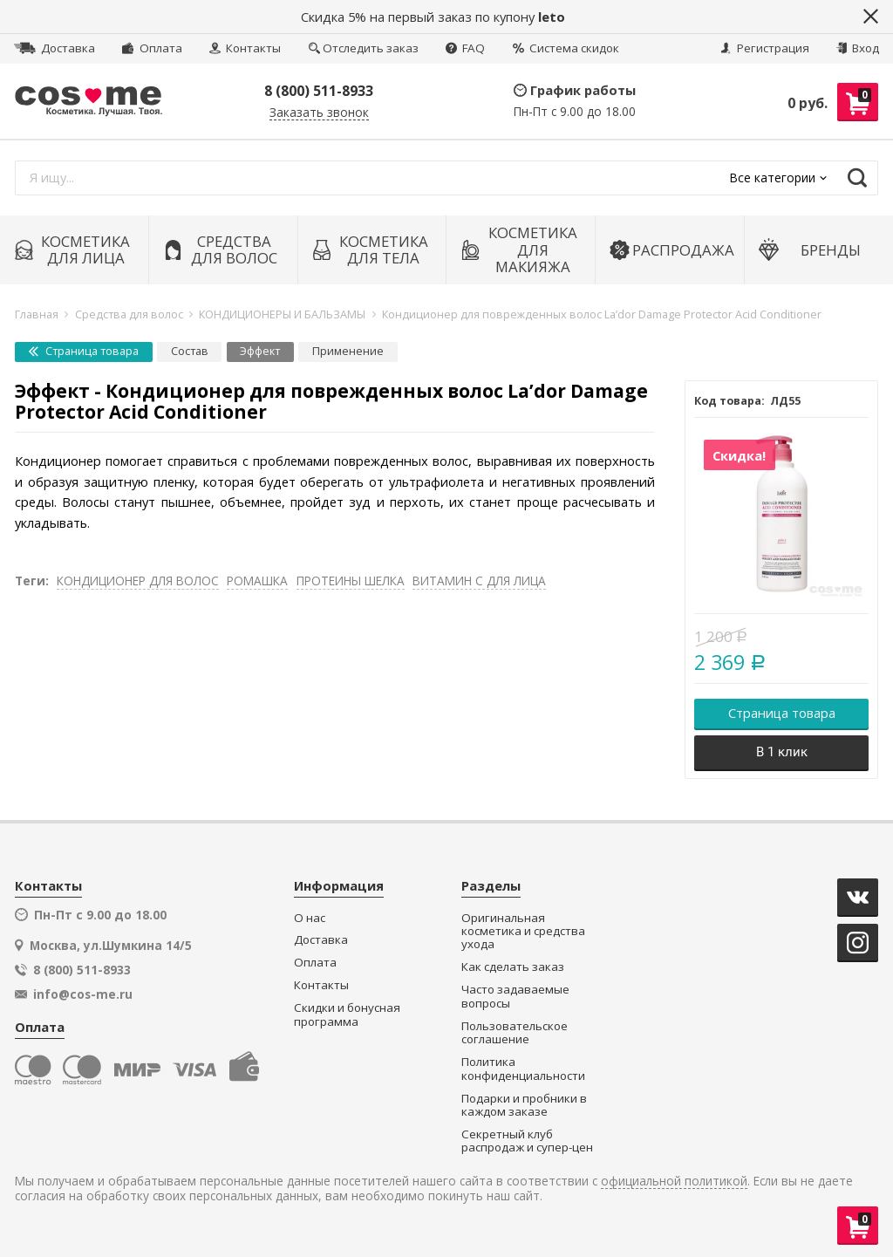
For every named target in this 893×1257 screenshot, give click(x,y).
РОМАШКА (257, 580)
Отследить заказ (364, 48)
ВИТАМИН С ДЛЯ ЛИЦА (479, 580)
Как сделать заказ (512, 966)
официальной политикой (674, 1181)
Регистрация (764, 48)
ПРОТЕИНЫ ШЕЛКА (351, 580)
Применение (348, 351)
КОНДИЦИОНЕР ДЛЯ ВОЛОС (138, 580)
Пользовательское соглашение (514, 1033)
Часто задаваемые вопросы (515, 996)
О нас (309, 918)
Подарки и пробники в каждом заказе (524, 1105)
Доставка (54, 48)
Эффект (260, 351)
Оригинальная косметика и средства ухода (523, 932)
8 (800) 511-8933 (318, 91)
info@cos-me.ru (83, 994)
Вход (857, 48)
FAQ (465, 48)
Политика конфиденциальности (523, 1069)
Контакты (245, 48)
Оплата (151, 48)
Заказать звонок (319, 113)
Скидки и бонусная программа (347, 1014)
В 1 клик (782, 752)
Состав (189, 351)
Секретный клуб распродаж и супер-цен (527, 1141)
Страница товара (84, 351)
